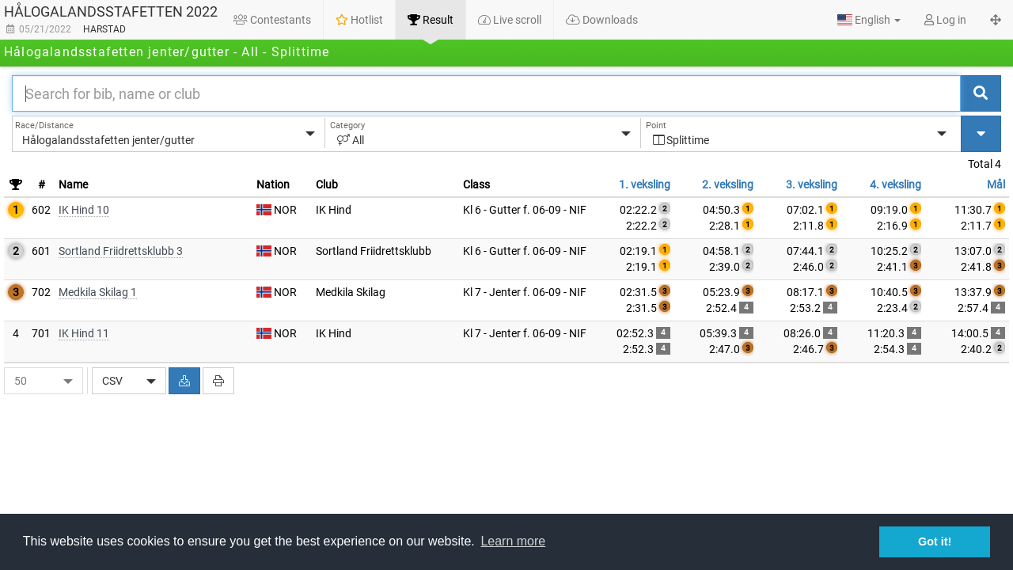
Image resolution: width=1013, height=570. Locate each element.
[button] (868, 20)
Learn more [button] (512, 541)
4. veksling (895, 184)
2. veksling (727, 184)
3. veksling (811, 184)
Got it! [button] (934, 541)
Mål (996, 184)
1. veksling (644, 184)
